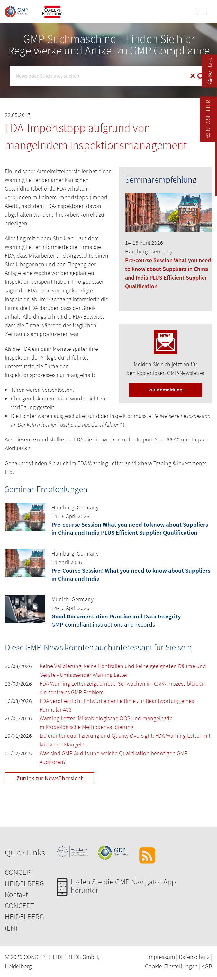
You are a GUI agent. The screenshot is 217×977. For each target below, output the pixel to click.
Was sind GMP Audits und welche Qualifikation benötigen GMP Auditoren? (114, 757)
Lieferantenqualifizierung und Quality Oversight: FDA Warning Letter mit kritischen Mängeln (125, 740)
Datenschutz (194, 957)
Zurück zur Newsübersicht (49, 778)
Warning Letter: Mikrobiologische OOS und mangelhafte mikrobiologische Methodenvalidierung (106, 723)
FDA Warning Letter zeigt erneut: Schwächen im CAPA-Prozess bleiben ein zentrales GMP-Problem (122, 688)
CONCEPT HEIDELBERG (24, 877)
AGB (207, 966)
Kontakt (16, 894)
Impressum (161, 957)
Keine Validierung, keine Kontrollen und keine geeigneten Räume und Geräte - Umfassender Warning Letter (123, 670)
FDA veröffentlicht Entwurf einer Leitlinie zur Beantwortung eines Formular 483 (117, 705)
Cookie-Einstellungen (171, 966)
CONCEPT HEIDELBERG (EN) (24, 917)
